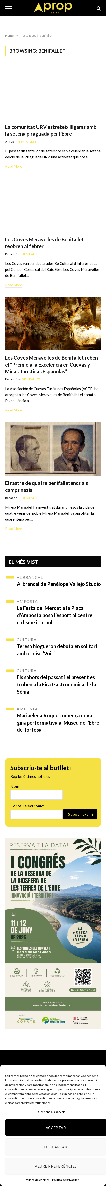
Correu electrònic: (27, 805)
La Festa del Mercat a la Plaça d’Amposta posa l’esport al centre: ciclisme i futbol (55, 615)
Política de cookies (37, 1180)
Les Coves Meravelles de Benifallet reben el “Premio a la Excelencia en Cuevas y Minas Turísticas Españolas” (51, 364)
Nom (14, 786)
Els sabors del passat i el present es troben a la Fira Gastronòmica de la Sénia (56, 684)
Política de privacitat (65, 1180)
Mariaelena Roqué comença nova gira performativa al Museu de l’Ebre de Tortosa (58, 722)
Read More (13, 166)
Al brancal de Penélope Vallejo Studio (59, 584)
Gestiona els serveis (51, 1112)
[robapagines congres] (53, 933)
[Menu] (8, 8)
